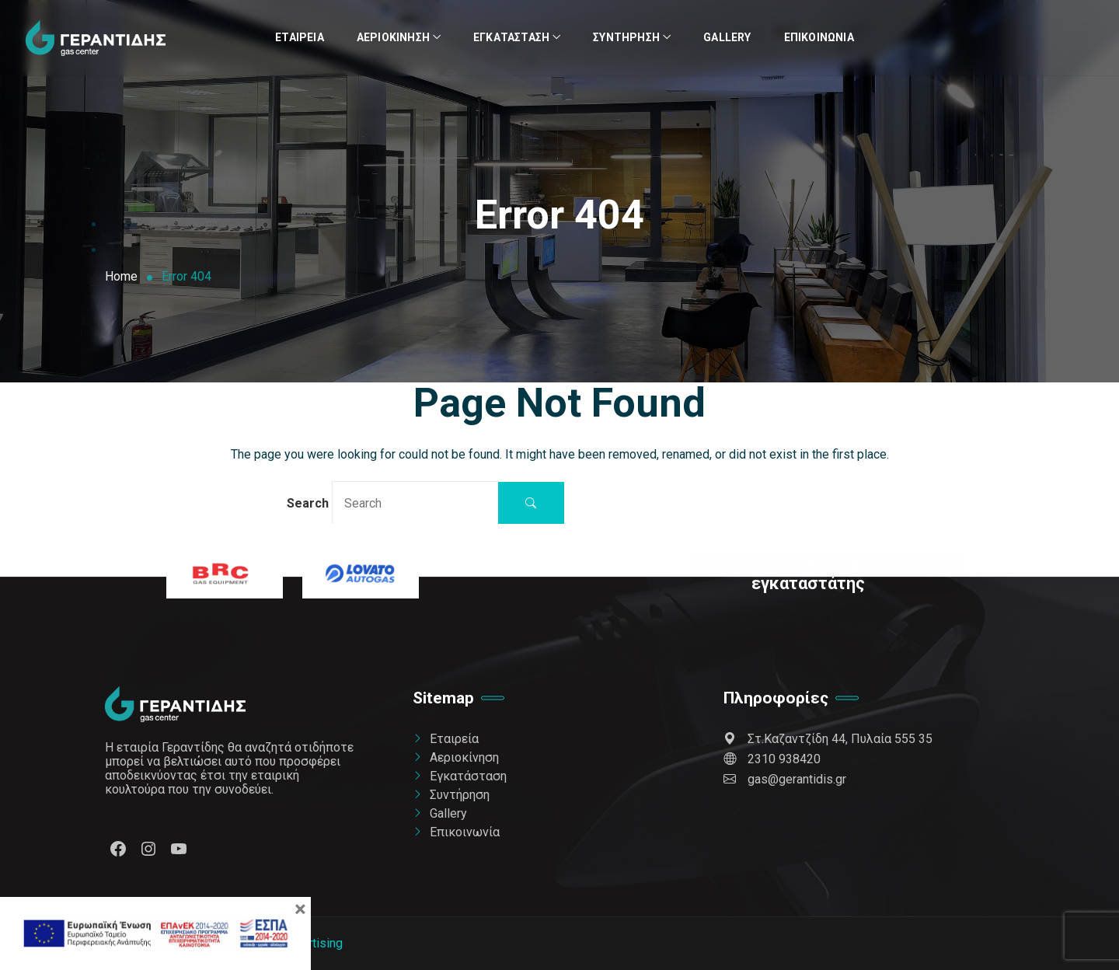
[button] (531, 503)
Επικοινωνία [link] (819, 37)
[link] (96, 38)
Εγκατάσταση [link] (511, 37)
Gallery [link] (727, 37)
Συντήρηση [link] (626, 37)
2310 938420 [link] (772, 759)
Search (393, 502)
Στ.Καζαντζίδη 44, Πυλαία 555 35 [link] (827, 738)
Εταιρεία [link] (299, 37)
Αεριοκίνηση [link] (393, 37)
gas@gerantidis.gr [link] (784, 779)
